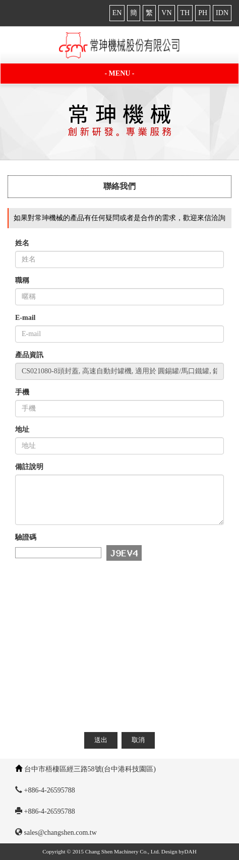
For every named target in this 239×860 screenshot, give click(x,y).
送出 (100, 740)
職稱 (22, 280)
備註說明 (29, 467)
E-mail (25, 317)
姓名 (22, 243)
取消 (138, 740)
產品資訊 (29, 355)
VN (166, 13)
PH (202, 13)
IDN (222, 13)
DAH (191, 851)
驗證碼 (25, 537)
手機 (22, 392)
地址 (22, 429)
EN (117, 13)
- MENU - (119, 73)
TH (185, 13)
